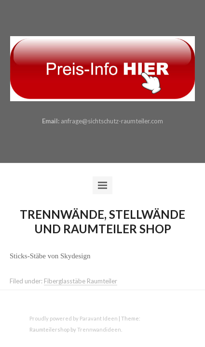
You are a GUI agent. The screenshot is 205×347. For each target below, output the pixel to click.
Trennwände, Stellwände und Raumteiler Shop (102, 221)
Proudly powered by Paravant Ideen (73, 318)
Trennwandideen (99, 329)
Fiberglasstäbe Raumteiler (80, 281)
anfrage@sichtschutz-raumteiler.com (112, 121)
